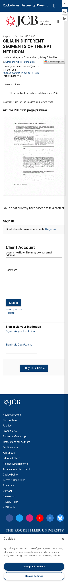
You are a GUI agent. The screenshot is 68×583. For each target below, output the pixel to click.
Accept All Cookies (34, 566)
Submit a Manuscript (15, 436)
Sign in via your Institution (20, 331)
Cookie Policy (10, 474)
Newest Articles (12, 414)
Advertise (8, 485)
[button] (54, 5)
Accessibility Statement (16, 469)
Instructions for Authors (16, 441)
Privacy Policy (10, 501)
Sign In (13, 302)
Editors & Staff (11, 458)
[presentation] (33, 291)
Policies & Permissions (15, 463)
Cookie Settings (34, 576)
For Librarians (10, 447)
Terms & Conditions (14, 480)
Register (50, 229)
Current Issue (10, 420)
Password (11, 270)
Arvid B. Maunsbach (28, 57)
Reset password (15, 309)
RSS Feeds (9, 507)
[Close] (63, 539)
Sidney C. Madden (48, 57)
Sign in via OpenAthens (19, 344)
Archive (7, 425)
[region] (34, 558)
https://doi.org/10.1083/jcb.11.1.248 (21, 73)
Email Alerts (10, 431)
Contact (7, 490)
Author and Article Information (19, 62)
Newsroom (9, 496)
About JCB (9, 452)
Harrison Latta (10, 57)
